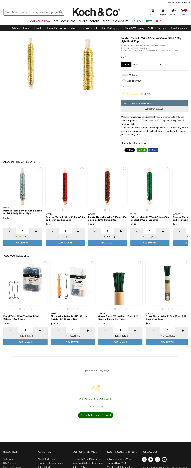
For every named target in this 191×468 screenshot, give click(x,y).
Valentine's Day (40, 21)
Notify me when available (138, 103)
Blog (106, 21)
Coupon (137, 21)
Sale (158, 21)
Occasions (68, 21)
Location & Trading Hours (50, 463)
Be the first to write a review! (95, 415)
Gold (135, 64)
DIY (56, 21)
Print (143, 150)
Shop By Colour (89, 21)
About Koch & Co (46, 459)
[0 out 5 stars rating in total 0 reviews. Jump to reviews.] (136, 93)
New (149, 21)
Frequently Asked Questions (86, 459)
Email (154, 150)
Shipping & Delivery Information (88, 463)
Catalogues (120, 21)
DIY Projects (9, 463)
